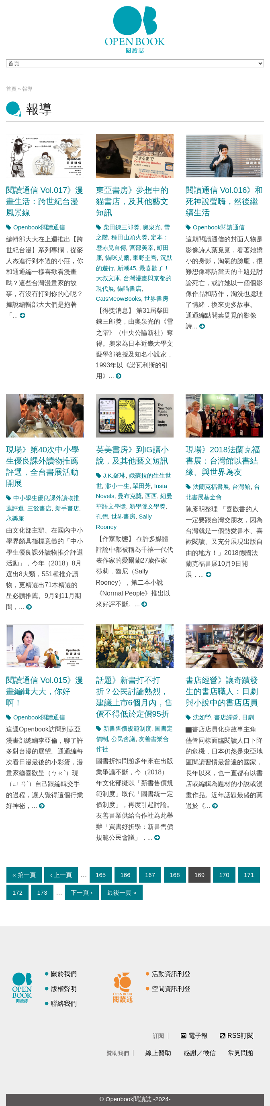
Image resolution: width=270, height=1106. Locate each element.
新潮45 (126, 268)
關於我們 (64, 973)
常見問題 (241, 1052)
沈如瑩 (202, 717)
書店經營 (226, 717)
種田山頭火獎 (129, 237)
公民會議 (123, 738)
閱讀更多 (23, 315)
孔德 (102, 516)
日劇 (248, 717)
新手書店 (67, 508)
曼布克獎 (130, 495)
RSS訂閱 (240, 1035)
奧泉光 (152, 227)
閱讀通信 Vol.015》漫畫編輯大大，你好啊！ (44, 691)
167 (150, 874)
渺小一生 (117, 485)
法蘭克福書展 (211, 486)
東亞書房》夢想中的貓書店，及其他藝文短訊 (132, 201)
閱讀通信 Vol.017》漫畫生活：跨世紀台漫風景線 (44, 201)
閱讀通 (125, 986)
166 (126, 874)
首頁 (11, 89)
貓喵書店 (129, 288)
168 (175, 874)
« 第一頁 (24, 874)
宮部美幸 (141, 247)
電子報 (198, 1035)
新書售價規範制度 (127, 728)
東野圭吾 (145, 257)
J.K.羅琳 (114, 475)
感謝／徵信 (200, 1052)
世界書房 (156, 298)
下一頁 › (81, 892)
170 (224, 874)
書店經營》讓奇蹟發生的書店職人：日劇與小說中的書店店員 (222, 691)
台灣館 (241, 486)
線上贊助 (158, 1052)
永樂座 (15, 518)
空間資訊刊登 (171, 988)
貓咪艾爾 (117, 257)
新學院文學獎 (147, 506)
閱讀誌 (24, 986)
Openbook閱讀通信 (39, 227)
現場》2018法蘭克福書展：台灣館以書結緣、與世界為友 (223, 460)
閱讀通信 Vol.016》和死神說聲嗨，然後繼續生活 (224, 201)
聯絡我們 (64, 1003)
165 (101, 874)
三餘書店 (39, 508)
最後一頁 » (122, 892)
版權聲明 (64, 988)
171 (249, 874)
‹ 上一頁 (61, 874)
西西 (151, 495)
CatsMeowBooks (118, 298)
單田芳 (142, 485)
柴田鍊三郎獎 (121, 227)
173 (42, 892)
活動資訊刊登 (171, 973)
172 (17, 892)
